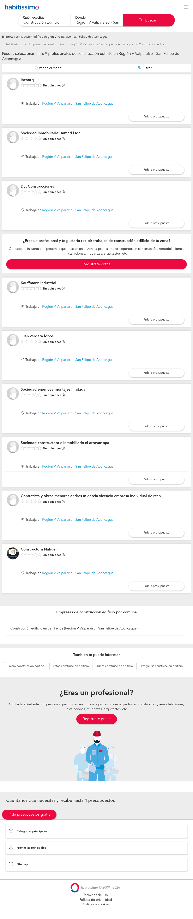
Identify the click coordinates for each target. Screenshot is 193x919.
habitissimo (13, 44)
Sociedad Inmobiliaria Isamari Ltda (50, 133)
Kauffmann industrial (38, 283)
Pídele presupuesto (156, 116)
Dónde (80, 17)
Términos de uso (95, 895)
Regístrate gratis (96, 719)
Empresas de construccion (46, 44)
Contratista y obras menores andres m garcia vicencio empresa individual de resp (91, 496)
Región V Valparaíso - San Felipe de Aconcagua (101, 44)
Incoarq (27, 80)
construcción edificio (26, 666)
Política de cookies (96, 904)
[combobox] (44, 20)
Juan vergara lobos (37, 336)
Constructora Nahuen (39, 549)
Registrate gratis (96, 264)
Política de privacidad (95, 900)
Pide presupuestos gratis (29, 814)
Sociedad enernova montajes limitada (53, 389)
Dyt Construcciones (37, 186)
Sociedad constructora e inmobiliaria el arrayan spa (65, 443)
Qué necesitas (33, 17)
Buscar (147, 20)
